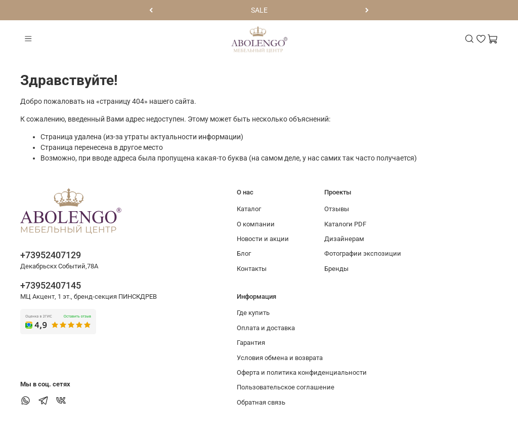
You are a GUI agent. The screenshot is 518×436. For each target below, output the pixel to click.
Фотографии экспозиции (362, 253)
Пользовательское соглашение (285, 387)
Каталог (249, 209)
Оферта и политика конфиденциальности (302, 372)
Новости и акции (263, 239)
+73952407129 (50, 255)
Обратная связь (261, 402)
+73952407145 (50, 285)
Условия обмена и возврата (280, 358)
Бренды (336, 268)
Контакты (252, 268)
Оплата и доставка (266, 328)
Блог (244, 253)
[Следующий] (367, 10)
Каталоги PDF (345, 224)
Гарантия (251, 342)
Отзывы (336, 209)
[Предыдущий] (151, 10)
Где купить (253, 312)
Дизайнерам (344, 239)
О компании (256, 224)
